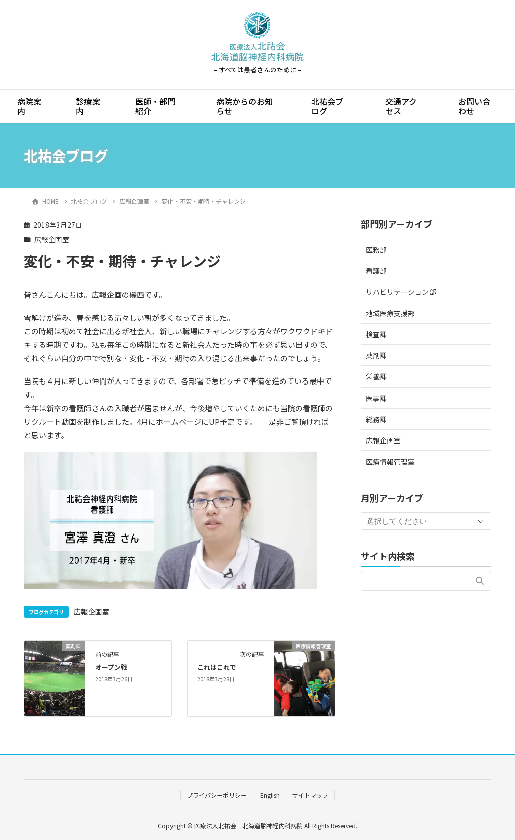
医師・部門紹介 (155, 106)
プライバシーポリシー (217, 795)
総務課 (376, 419)
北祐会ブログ (327, 106)
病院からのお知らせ (244, 106)
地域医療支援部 (390, 313)
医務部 (376, 250)
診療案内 (88, 106)
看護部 (376, 271)
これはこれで (216, 667)
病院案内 (29, 106)
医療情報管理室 (390, 461)
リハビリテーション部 (401, 292)
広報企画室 (51, 239)
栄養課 (376, 376)
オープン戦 (111, 667)
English (270, 795)
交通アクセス (401, 106)
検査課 (376, 334)
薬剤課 (376, 355)
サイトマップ (310, 795)
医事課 (376, 398)
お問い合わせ (474, 106)
